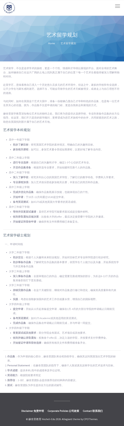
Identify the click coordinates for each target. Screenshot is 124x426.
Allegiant (67, 419)
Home (51, 43)
